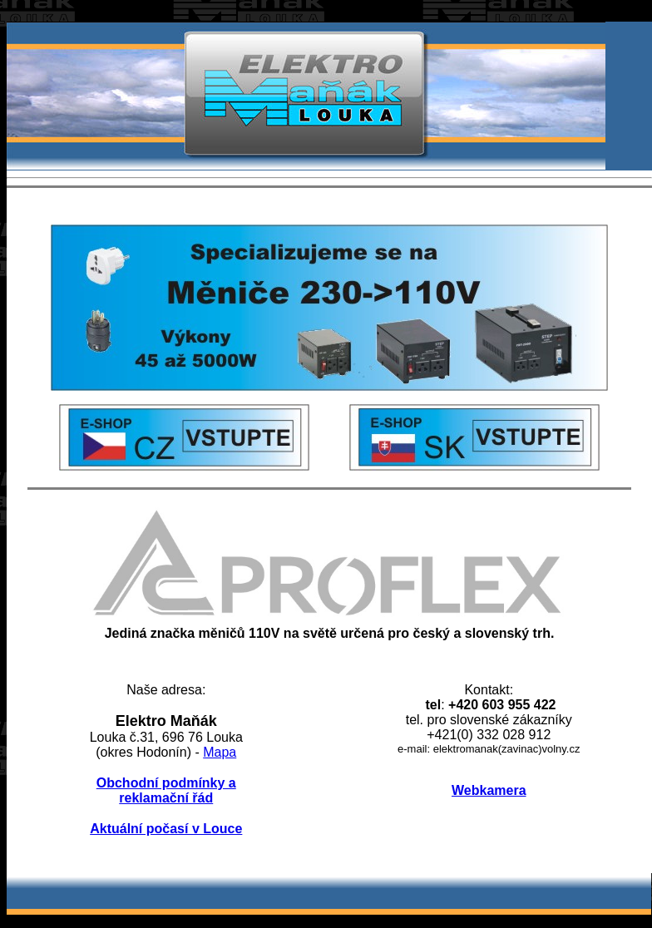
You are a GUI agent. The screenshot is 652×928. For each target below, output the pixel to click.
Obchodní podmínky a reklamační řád (166, 790)
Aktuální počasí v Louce (166, 829)
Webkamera (489, 790)
